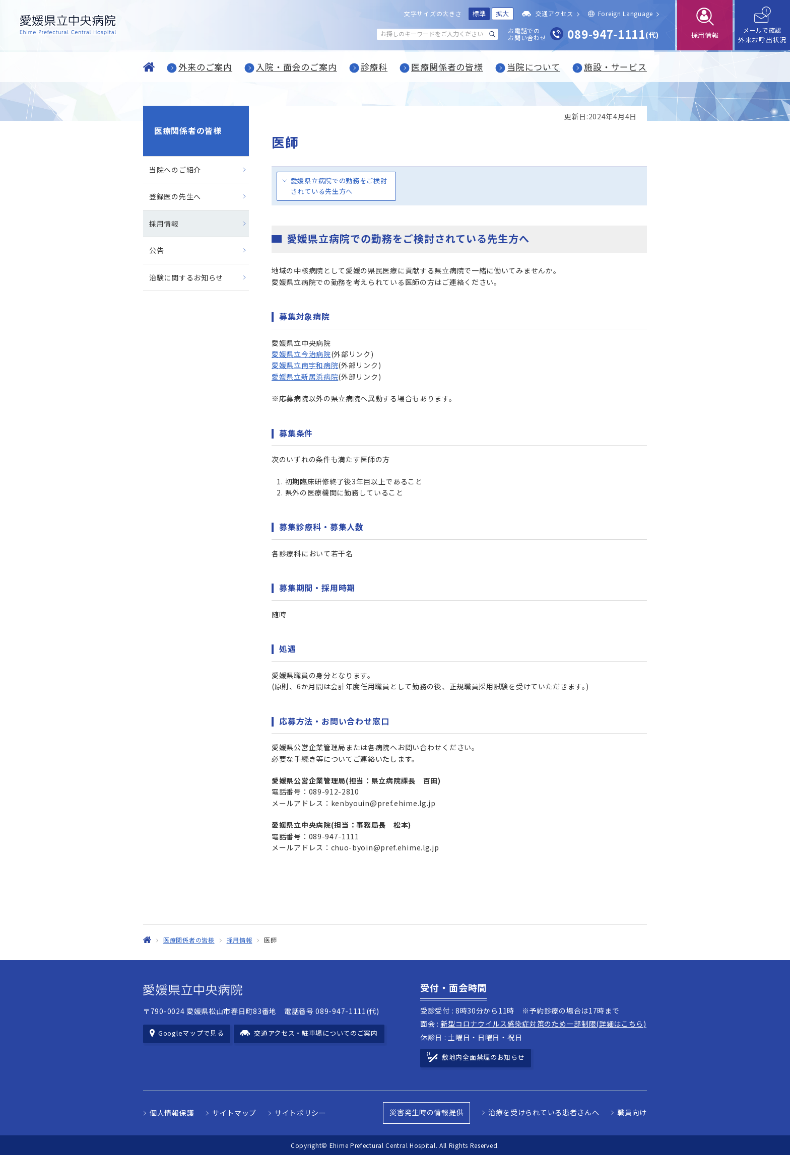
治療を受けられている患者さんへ (544, 1112)
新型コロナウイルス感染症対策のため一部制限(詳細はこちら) (543, 1024)
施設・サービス (615, 66)
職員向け (632, 1112)
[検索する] (492, 34)
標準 (479, 13)
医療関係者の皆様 (447, 66)
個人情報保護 (172, 1113)
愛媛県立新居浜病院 (305, 377)
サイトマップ (234, 1113)
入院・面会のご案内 (296, 66)
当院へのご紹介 (175, 170)
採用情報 (164, 224)
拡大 (502, 13)
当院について (533, 66)
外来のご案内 (205, 66)
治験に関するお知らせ (186, 277)
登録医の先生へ (175, 196)
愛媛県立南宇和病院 (305, 365)
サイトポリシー (300, 1113)
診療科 (374, 66)
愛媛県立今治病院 (301, 354)
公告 (156, 250)
